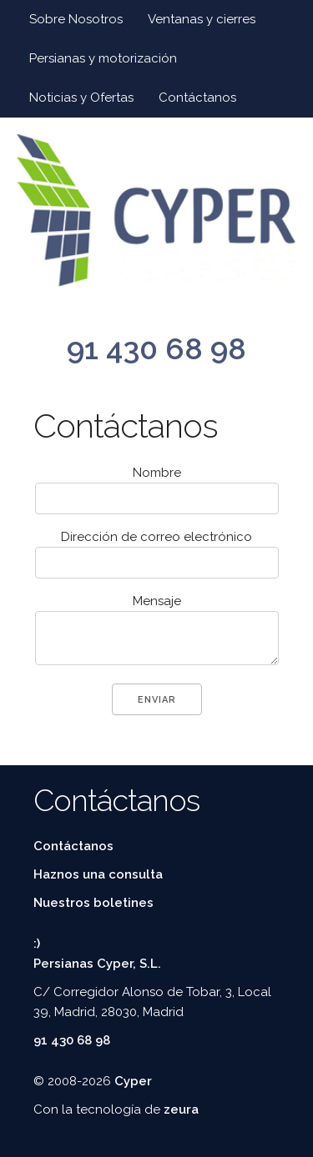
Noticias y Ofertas (81, 97)
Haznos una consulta (98, 874)
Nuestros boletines (93, 902)
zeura (181, 1109)
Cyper (133, 1081)
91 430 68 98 (156, 348)
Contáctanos (197, 97)
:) (36, 943)
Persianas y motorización (103, 58)
